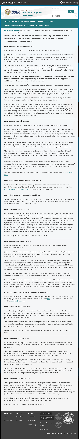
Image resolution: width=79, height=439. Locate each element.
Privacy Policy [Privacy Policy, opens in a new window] (32, 425)
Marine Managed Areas (14, 26)
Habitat (41, 21)
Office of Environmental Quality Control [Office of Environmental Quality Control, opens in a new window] (17, 189)
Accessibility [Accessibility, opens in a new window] (31, 421)
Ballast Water (44, 429)
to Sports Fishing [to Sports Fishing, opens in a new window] (58, 425)
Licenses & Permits (28, 21)
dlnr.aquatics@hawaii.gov (47, 417)
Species (50, 21)
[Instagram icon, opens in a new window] (58, 16)
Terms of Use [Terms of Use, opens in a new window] (32, 417)
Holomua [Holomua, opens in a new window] (39, 26)
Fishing (14, 21)
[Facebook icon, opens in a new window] (53, 16)
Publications (8, 421)
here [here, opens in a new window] (48, 299)
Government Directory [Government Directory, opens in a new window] (70, 3)
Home (7, 21)
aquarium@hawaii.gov (17, 301)
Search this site (57, 9)
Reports (6, 417)
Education (30, 26)
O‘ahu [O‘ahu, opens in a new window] (66, 173)
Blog (47, 26)
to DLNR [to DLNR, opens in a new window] (58, 417)
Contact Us (19, 417)
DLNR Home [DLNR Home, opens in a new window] (25, 3)
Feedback (19, 421)
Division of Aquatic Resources (32, 14)
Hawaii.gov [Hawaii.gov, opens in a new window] (8, 2)
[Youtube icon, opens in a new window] (56, 16)
